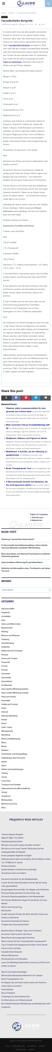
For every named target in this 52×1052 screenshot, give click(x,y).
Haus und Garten (8, 697)
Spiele (4, 762)
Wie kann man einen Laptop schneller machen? (21, 845)
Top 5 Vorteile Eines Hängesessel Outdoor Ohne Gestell (24, 945)
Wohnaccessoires (9, 804)
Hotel (3, 708)
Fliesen (4, 670)
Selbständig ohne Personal (13, 758)
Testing (4, 773)
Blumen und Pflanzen (10, 635)
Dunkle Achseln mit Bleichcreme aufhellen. (19, 870)
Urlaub (4, 792)
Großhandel (6, 685)
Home (7, 1046)
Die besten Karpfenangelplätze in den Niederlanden (22, 897)
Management (7, 731)
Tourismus (6, 781)
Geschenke (6, 678)
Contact (31, 1049)
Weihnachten (6, 800)
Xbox (3, 808)
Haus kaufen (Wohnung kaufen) (14, 689)
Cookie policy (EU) (18, 1046)
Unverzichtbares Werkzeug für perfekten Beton (22, 562)
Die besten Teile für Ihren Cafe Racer (16, 934)
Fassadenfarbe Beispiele (11, 952)
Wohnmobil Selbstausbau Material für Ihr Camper (22, 975)
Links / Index (6, 727)
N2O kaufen (6, 911)
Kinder (4, 720)
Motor (4, 743)
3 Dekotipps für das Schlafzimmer (15, 997)
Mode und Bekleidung (10, 739)
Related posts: (37, 520)
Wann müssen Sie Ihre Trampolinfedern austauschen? (24, 941)
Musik (3, 746)
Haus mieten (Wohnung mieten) (15, 693)
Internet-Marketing (9, 716)
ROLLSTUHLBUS (8, 993)
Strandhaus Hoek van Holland (13, 873)
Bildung (4, 632)
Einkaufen (5, 647)
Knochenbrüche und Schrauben (14, 959)
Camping (5, 639)
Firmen (4, 666)
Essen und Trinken (9, 658)
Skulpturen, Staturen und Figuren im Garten (26, 438)
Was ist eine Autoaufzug (11, 907)
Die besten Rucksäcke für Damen (15, 921)
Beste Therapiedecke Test (18, 468)
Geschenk (5, 674)
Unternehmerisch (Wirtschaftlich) (15, 788)
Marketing (5, 735)
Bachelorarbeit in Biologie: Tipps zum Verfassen (21, 931)
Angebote (5, 612)
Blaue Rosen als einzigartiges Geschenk (17, 938)
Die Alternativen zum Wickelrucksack (16, 1000)
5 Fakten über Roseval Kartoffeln (15, 925)
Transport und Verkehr (11, 785)
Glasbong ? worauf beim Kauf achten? (17, 539)
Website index (21, 1049)
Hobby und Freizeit (9, 704)
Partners (42, 1046)
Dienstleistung (7, 643)
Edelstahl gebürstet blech (12, 841)
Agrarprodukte (7, 609)
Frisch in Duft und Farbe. (11, 948)
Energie (4, 655)
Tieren (4, 777)
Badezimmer (7, 628)
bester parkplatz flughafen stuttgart (16, 855)
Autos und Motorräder (11, 624)
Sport (3, 765)
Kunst (3, 723)
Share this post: (38, 517)
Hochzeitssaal (7, 989)
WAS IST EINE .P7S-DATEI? (12, 838)
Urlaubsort (6, 796)
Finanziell (5, 662)
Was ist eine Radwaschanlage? (14, 972)
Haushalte (5, 700)
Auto (3, 620)
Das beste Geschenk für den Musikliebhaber (19, 879)
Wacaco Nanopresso (9, 955)
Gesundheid (6, 681)
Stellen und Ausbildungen (12, 769)
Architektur (6, 616)
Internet (4, 17)
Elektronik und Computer (12, 651)
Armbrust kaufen (8, 866)
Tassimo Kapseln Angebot (12, 834)
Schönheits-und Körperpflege (14, 754)
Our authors (31, 1046)
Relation (4, 750)
